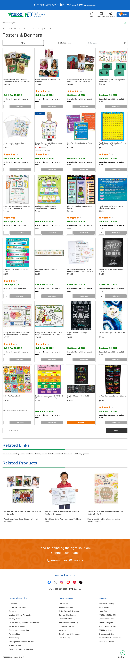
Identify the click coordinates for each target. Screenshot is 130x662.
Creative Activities (106, 634)
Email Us (78, 560)
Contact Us (63, 604)
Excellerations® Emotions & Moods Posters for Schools (22, 512)
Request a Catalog (106, 604)
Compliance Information (19, 630)
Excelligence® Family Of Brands (22, 642)
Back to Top (122, 654)
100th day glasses (81, 454)
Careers (12, 611)
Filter (23, 43)
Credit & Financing (66, 626)
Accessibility (14, 638)
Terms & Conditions (17, 626)
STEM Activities (105, 630)
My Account (63, 630)
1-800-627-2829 (59, 560)
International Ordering (68, 623)
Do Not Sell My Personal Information (24, 623)
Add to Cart (20, 106)
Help (91, 14)
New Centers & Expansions (110, 638)
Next (116, 430)
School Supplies (15, 29)
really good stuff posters (36, 454)
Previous (13, 430)
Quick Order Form (106, 619)
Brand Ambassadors (107, 626)
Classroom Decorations (33, 29)
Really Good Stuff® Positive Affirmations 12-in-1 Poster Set (105, 512)
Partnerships (14, 634)
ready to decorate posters (14, 454)
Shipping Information (67, 607)
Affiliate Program (106, 623)
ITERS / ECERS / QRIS (108, 615)
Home (5, 29)
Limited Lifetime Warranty (20, 615)
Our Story (13, 604)
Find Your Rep (64, 638)
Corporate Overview (17, 607)
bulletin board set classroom (60, 454)
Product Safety (15, 645)
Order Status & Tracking (69, 611)
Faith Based (104, 607)
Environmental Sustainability (21, 649)
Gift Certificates (65, 619)
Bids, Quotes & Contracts (69, 634)
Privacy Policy (14, 619)
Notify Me (81, 422)
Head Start (103, 611)
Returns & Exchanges (67, 615)
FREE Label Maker (106, 642)
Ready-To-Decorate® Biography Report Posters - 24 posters (62, 512)
